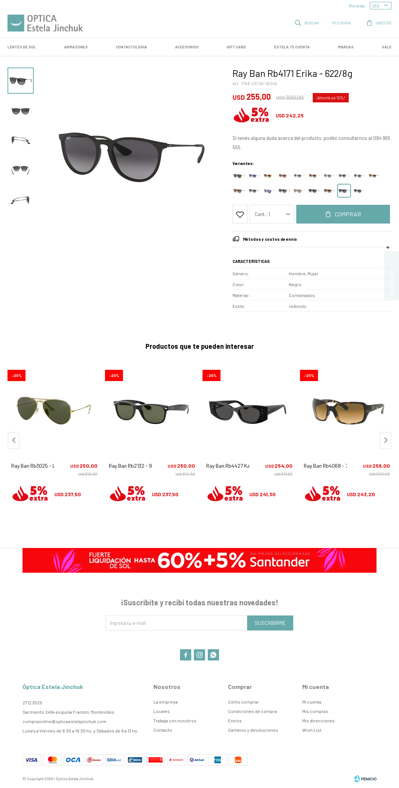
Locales (161, 711)
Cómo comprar (243, 701)
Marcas (346, 47)
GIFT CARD (236, 47)
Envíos (235, 720)
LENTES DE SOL (22, 47)
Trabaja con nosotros (174, 720)
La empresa (165, 701)
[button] (385, 440)
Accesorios (187, 47)
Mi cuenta (311, 701)
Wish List (311, 729)
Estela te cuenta (292, 47)
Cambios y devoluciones (253, 729)
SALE (387, 47)
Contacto (162, 729)
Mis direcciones (318, 720)
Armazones (76, 47)
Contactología (131, 47)
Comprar (348, 214)
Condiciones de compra (252, 711)
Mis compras (315, 711)
